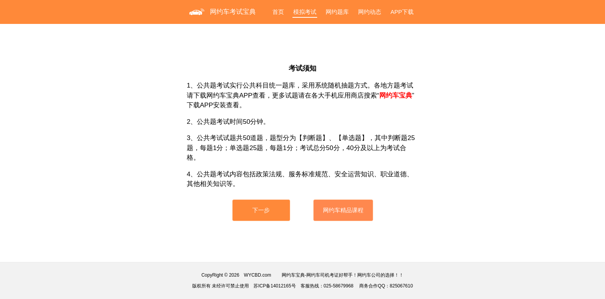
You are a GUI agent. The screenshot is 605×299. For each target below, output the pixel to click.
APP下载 (402, 11)
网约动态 (369, 11)
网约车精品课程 (343, 210)
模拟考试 (304, 11)
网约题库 (337, 11)
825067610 (401, 286)
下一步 (261, 210)
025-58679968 (338, 286)
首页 (278, 11)
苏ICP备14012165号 (274, 286)
